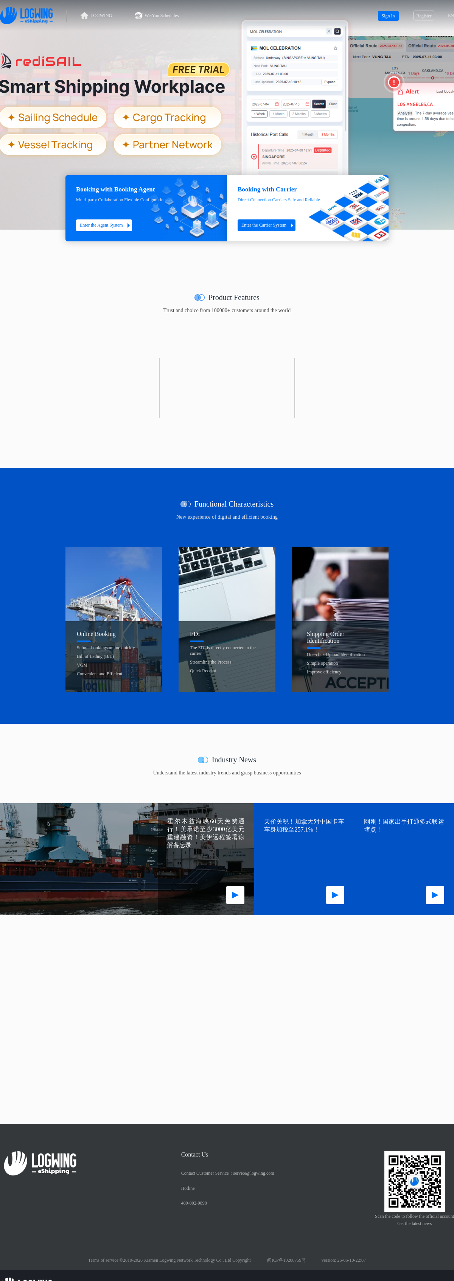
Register (424, 16)
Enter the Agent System (106, 225)
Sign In (388, 16)
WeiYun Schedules (157, 15)
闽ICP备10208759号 (286, 1260)
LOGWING (96, 15)
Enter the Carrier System (268, 225)
